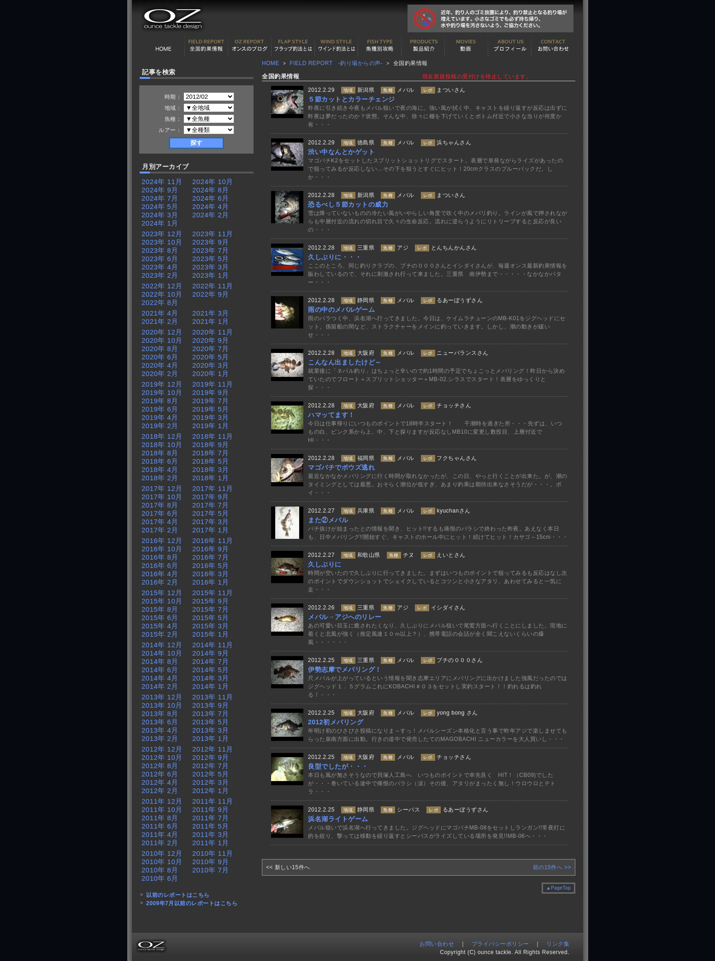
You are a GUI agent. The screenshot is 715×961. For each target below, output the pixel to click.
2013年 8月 (160, 713)
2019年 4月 (160, 417)
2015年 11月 (212, 593)
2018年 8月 (160, 453)
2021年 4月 (160, 313)
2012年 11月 (212, 749)
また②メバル (328, 520)
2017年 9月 (210, 497)
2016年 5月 (210, 565)
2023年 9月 (210, 242)
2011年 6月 (160, 826)
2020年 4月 (160, 365)
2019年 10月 (162, 392)
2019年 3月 (210, 417)
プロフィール (510, 45)
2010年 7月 (210, 870)
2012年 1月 (210, 790)
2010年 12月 (162, 853)
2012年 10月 (162, 757)
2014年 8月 (160, 661)
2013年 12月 (162, 697)
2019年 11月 (212, 384)
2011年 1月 (210, 843)
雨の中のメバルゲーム (341, 309)
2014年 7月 (210, 661)
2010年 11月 (212, 853)
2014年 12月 (162, 645)
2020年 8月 (160, 348)
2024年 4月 (210, 206)
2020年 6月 (160, 357)
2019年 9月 (210, 392)
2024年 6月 (210, 198)
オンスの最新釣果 (250, 45)
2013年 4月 (160, 730)
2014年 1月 (210, 686)
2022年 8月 (160, 302)
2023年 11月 (212, 234)
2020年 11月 (212, 332)
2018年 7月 (210, 453)
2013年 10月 (162, 705)
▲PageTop (558, 887)
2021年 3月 (210, 313)
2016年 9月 (210, 549)
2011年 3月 (210, 834)
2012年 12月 (162, 749)
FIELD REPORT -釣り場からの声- (336, 63)
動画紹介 (466, 45)
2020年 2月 (160, 373)
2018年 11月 (212, 436)
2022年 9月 (210, 294)
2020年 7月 (210, 348)
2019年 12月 (162, 384)
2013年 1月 (210, 738)
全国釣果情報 (206, 45)
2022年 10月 (162, 294)
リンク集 (557, 944)
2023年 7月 (210, 250)
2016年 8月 (160, 557)
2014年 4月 (160, 678)
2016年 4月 (160, 574)
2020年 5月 (210, 357)
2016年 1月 (210, 582)
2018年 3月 (210, 469)
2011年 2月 (160, 843)
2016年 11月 (212, 540)
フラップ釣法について (293, 45)
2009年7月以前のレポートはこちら (191, 903)
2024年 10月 (212, 181)
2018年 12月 (162, 436)
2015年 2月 (160, 634)
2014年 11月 (212, 645)
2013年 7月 (210, 713)
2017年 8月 (160, 505)
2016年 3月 (210, 574)
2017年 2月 (160, 530)
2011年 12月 (162, 801)
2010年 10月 (162, 861)
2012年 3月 (210, 782)
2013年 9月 (210, 705)
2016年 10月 (162, 549)
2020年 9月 (210, 340)
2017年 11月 (212, 488)
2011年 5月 (210, 826)
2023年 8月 (160, 250)
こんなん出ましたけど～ (345, 362)
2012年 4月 (160, 782)
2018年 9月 (210, 444)
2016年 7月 (210, 557)
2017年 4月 (160, 521)
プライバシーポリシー (500, 944)
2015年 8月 (160, 609)
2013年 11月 (212, 697)
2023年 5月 (210, 259)
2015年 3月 (210, 626)
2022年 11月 (212, 286)
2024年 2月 (210, 215)
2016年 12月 (162, 540)
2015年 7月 (210, 609)
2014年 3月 (210, 678)
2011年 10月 (162, 809)
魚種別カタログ (380, 45)
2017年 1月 (210, 530)
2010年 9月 (210, 861)
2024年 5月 (160, 206)
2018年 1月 (210, 478)
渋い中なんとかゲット (341, 151)
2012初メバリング (335, 722)
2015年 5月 (210, 617)
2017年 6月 (160, 513)
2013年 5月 (210, 722)
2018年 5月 (210, 461)
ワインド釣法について (336, 45)
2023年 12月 (162, 234)
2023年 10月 (162, 242)
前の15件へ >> (552, 867)
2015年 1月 (210, 634)
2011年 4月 (160, 834)
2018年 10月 (162, 444)
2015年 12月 (162, 593)
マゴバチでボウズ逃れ (341, 467)
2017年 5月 (210, 513)
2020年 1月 (210, 373)
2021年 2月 (160, 321)
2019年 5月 (210, 409)
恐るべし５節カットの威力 (348, 204)
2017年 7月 (210, 505)
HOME (163, 45)
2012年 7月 (210, 766)
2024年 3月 (160, 215)
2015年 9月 (210, 601)
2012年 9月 (210, 757)
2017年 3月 (210, 521)
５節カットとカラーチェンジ (351, 99)
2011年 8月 (160, 818)
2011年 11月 (212, 801)
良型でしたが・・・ (338, 766)
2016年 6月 (160, 565)
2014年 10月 (162, 653)
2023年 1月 (210, 275)
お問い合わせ (553, 45)
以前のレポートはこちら (178, 895)
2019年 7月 (210, 401)
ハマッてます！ (331, 414)
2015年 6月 (160, 617)
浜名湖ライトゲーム (338, 819)
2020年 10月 (162, 340)
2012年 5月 (210, 774)
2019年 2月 (160, 426)
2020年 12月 (162, 332)
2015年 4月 (160, 626)
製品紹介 (423, 45)
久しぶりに (325, 564)
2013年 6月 (160, 722)
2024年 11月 (162, 181)
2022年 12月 (162, 286)
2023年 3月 (210, 267)
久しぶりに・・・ (334, 257)
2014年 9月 (210, 653)
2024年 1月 (160, 223)
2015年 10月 (162, 601)
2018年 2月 (160, 478)
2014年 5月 (210, 670)
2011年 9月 (210, 809)
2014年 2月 (160, 686)
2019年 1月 (210, 426)
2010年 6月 (160, 878)
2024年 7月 (160, 198)
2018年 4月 (160, 469)
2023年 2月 (160, 275)
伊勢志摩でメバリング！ (345, 669)
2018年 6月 (160, 461)
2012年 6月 (160, 774)
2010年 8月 (160, 870)
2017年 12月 (162, 488)
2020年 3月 (210, 365)
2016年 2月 (160, 582)
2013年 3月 (210, 730)
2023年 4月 (160, 267)
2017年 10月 (162, 497)
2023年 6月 (160, 259)
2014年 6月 (160, 670)
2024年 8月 (210, 190)
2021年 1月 (210, 321)
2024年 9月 (160, 190)
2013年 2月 (160, 738)
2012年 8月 (160, 766)
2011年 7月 (210, 818)
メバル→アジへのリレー (345, 617)
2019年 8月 (160, 401)
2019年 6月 (160, 409)
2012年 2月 (160, 790)
